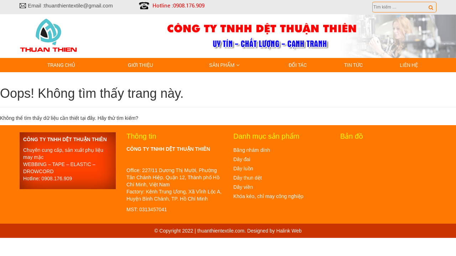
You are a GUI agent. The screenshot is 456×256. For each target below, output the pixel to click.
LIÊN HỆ (409, 65)
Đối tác (298, 65)
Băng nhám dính (251, 150)
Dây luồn (243, 168)
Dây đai (241, 159)
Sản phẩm (221, 65)
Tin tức (353, 65)
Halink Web (289, 231)
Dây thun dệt (247, 178)
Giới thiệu (140, 65)
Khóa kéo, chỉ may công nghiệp (268, 196)
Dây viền (243, 187)
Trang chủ (61, 65)
